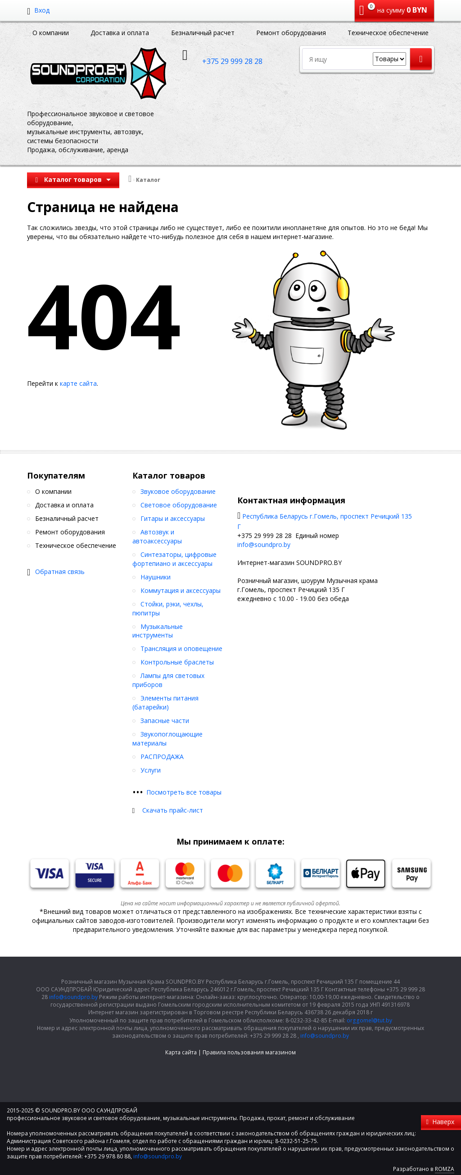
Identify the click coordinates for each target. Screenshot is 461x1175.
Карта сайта (181, 1052)
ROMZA (444, 1169)
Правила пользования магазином (249, 1052)
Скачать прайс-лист (172, 810)
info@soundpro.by (263, 544)
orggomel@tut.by (369, 1020)
